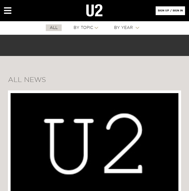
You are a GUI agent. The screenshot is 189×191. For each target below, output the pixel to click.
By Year (124, 28)
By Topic (83, 28)
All (54, 28)
